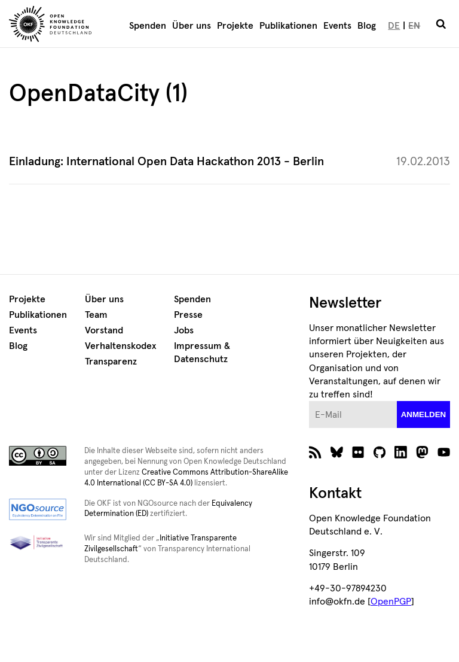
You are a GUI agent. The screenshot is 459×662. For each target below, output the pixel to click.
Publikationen (288, 26)
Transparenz (111, 361)
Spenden (147, 26)
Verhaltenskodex (120, 346)
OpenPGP (391, 601)
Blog (366, 26)
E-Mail (309, 401)
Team (96, 315)
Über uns (191, 26)
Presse (188, 315)
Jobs (184, 330)
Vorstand (104, 330)
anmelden (423, 414)
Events (337, 26)
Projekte (235, 26)
